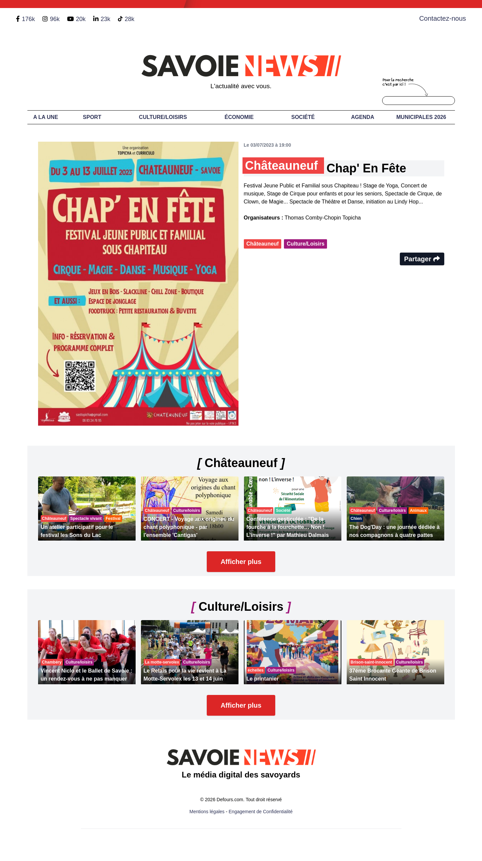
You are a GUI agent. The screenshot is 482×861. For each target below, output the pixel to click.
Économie (239, 117)
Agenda (362, 117)
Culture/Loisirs (163, 117)
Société (303, 117)
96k (54, 19)
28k (129, 19)
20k (81, 19)
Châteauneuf (263, 244)
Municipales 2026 (421, 117)
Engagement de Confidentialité (261, 811)
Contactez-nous (442, 18)
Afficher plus (240, 561)
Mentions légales (206, 811)
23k (105, 19)
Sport (92, 117)
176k (28, 19)
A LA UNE (45, 117)
